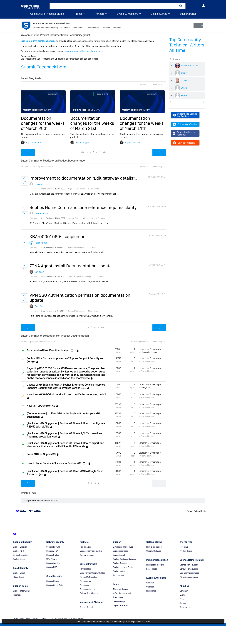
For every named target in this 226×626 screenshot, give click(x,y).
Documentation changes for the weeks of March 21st (92, 123)
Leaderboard (151, 569)
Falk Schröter (41, 242)
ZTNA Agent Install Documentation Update (71, 266)
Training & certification (89, 593)
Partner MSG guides (88, 577)
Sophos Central (52, 581)
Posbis (184, 95)
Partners (99, 13)
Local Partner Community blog (92, 573)
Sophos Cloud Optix (54, 585)
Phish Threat (18, 577)
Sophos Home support (189, 565)
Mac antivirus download (189, 573)
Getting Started (158, 13)
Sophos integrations (21, 591)
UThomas (185, 80)
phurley (184, 73)
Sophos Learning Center (123, 567)
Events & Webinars (127, 13)
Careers (183, 603)
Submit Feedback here (43, 67)
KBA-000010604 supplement (58, 236)
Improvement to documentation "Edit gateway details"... (83, 178)
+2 (75, 350)
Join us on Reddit (184, 143)
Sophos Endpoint (20, 547)
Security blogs (119, 601)
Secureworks (185, 607)
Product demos (186, 551)
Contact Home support (189, 569)
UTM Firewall (51, 559)
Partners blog (85, 569)
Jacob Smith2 (41, 213)
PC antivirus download (189, 577)
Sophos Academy (120, 605)
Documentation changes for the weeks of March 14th (142, 123)
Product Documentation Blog (45, 28)
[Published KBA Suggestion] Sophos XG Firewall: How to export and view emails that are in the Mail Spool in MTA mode (65, 445)
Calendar (150, 587)
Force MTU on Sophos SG (41, 454)
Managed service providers (91, 551)
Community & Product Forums (47, 13)
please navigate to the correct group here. (83, 51)
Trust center (118, 597)
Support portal (119, 555)
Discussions (78, 28)
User (203, 5)
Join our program (87, 555)
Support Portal (188, 13)
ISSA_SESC (146, 387)
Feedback (65, 28)
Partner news (85, 581)
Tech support (118, 575)
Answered (23, 350)
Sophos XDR (18, 551)
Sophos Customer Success (124, 559)
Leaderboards (93, 28)
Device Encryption (20, 555)
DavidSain (39, 272)
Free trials (184, 547)
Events (182, 595)
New (198, 25)
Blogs (79, 13)
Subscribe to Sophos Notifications (185, 115)
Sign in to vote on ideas (24, 178)
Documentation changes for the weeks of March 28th (43, 123)
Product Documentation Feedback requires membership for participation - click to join (113, 621)
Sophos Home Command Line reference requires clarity (83, 207)
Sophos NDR (51, 567)
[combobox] (113, 6)
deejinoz (39, 184)
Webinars (150, 583)
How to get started (153, 547)
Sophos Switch (52, 555)
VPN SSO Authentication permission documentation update (80, 297)
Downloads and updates (123, 547)
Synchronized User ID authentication (48, 350)
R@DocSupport (33, 142)
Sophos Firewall (53, 547)
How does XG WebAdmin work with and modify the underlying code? (66, 394)
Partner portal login (87, 589)
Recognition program (155, 565)
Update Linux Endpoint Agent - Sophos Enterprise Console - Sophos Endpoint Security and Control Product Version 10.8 (66, 386)
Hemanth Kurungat (189, 65)
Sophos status (119, 571)
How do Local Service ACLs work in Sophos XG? (54, 463)
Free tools (17, 595)
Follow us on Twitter (185, 124)
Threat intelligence (120, 589)
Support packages (120, 551)
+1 (86, 463)
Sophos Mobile (19, 559)
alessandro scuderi (149, 352)
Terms (28, 618)
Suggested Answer (23, 396)
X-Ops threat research (122, 593)
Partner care (85, 585)
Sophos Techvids (120, 563)
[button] (181, 6)
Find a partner (85, 547)
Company (184, 591)
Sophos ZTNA (52, 551)
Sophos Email (19, 573)
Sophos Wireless (53, 563)
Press (182, 599)
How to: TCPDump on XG (41, 405)
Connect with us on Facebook (184, 133)
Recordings (151, 591)
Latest (150, 349)
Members (117, 28)
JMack (184, 88)
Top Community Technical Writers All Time (186, 45)
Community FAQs (153, 551)
